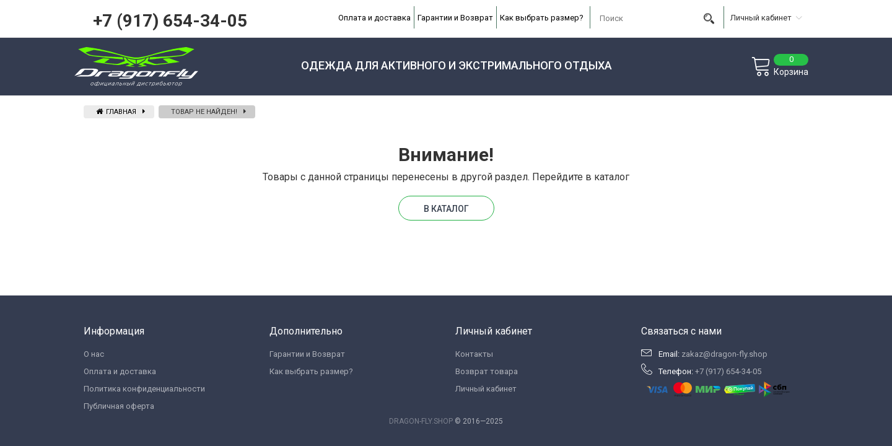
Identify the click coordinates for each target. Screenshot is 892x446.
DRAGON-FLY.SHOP (421, 421)
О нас (94, 354)
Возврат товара (486, 371)
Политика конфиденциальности (144, 388)
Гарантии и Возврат (455, 17)
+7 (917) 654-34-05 (170, 21)
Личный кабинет (486, 388)
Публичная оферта (119, 406)
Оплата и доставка (374, 17)
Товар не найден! (204, 112)
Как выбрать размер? (542, 17)
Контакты (474, 354)
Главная (116, 112)
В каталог (446, 209)
